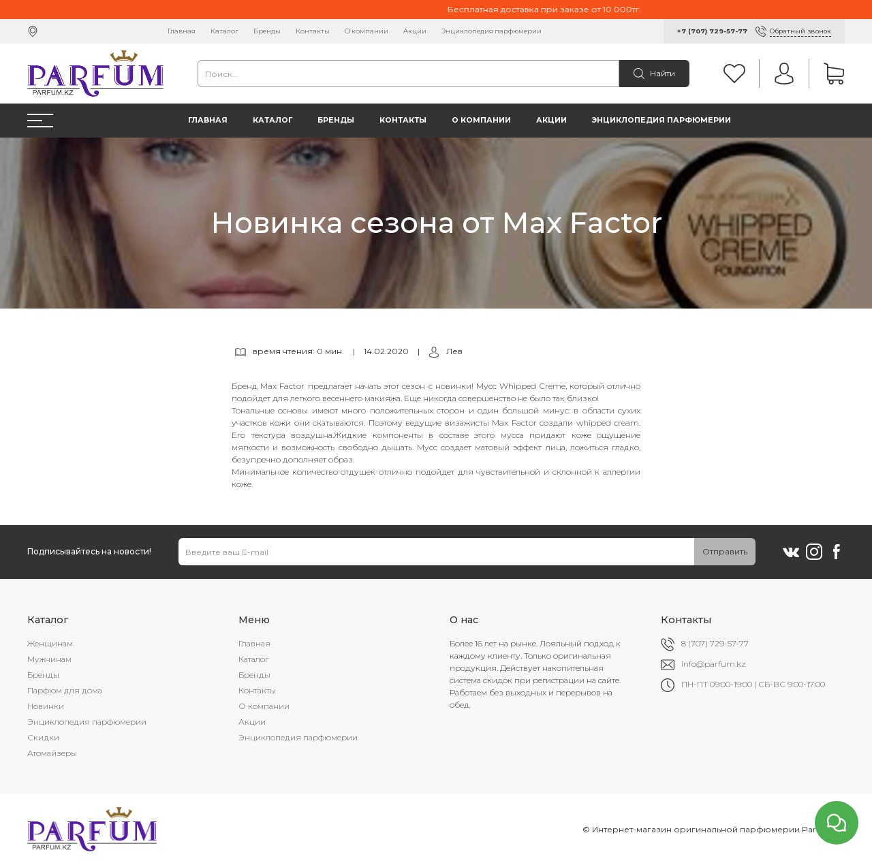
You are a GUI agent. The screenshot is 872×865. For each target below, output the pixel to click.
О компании (366, 31)
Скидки (43, 737)
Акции (414, 31)
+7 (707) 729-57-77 (712, 31)
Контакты (313, 31)
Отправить (724, 551)
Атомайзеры (52, 753)
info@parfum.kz (713, 664)
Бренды (267, 31)
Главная (182, 31)
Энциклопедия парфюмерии (491, 31)
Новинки (45, 706)
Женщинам (50, 643)
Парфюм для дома (64, 690)
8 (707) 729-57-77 (715, 643)
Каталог (224, 31)
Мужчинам (49, 659)
